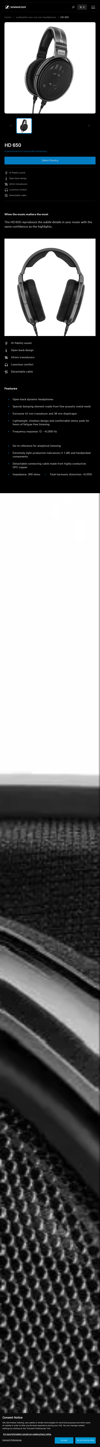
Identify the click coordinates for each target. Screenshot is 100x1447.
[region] (50, 1430)
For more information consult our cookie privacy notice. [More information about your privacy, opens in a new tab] (27, 1434)
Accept (64, 1440)
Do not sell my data (85, 1440)
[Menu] (93, 7)
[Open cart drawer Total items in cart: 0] (82, 7)
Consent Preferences (12, 1440)
